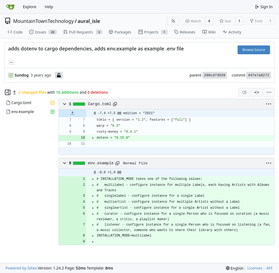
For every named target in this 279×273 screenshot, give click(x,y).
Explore (29, 6)
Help (49, 6)
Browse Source (253, 49)
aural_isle (89, 21)
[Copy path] (115, 104)
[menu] (269, 92)
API (269, 268)
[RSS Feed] (173, 21)
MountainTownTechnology (43, 21)
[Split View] (256, 92)
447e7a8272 (258, 75)
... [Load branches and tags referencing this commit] (11, 62)
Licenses (255, 268)
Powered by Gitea (21, 268)
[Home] (10, 7)
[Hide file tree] (7, 92)
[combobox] (244, 92)
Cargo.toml (99, 104)
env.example (101, 163)
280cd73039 (214, 75)
